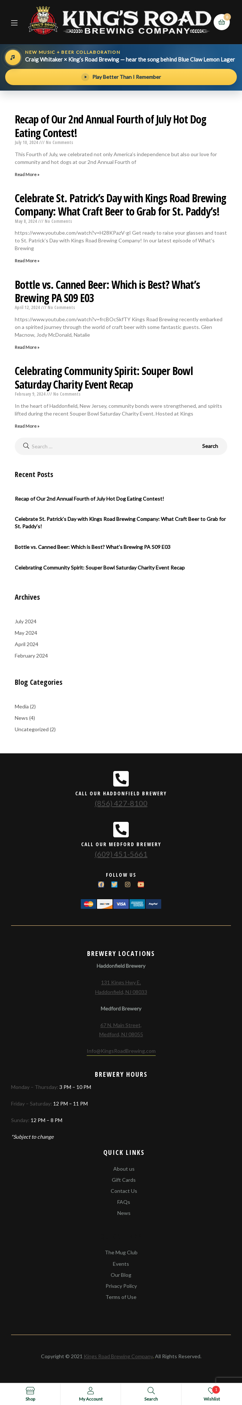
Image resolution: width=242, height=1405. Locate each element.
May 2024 (26, 633)
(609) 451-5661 (121, 853)
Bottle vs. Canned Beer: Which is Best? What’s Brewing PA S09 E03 (107, 291)
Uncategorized (32, 729)
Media (22, 706)
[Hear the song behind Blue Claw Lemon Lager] (121, 57)
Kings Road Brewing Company (118, 1356)
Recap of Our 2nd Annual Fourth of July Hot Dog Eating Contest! (110, 126)
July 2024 (26, 621)
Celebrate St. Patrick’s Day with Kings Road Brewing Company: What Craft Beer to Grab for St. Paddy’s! (120, 204)
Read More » (27, 174)
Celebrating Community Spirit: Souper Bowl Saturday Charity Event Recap (104, 377)
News (21, 718)
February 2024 (31, 655)
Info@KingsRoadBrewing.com (121, 1051)
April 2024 (26, 644)
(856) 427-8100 (121, 803)
